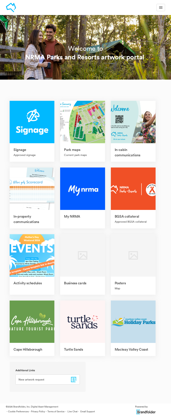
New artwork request (31, 379)
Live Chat (72, 411)
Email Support (87, 411)
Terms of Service (56, 411)
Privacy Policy (38, 411)
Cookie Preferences (18, 411)
